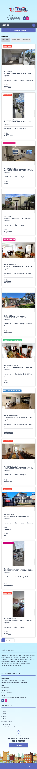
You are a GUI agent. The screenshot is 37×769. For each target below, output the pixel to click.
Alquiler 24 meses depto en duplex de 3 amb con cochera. (18, 170)
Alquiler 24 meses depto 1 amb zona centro (18, 620)
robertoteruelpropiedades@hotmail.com (13, 697)
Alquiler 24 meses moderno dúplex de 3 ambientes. (18, 516)
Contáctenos (6, 724)
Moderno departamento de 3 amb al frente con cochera (18, 122)
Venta (4, 713)
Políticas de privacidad (9, 727)
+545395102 (14, 19)
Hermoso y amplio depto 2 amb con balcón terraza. (18, 266)
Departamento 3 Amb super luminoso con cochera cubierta (18, 468)
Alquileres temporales (9, 719)
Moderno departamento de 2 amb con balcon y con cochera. (18, 73)
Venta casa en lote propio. (15, 317)
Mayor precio (26, 39)
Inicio (4, 711)
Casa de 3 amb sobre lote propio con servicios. (18, 218)
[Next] (13, 640)
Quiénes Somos (7, 721)
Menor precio (16, 39)
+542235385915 (15, 18)
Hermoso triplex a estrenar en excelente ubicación (18, 570)
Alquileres (5, 716)
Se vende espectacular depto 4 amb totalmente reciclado (18, 417)
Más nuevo (5, 39)
